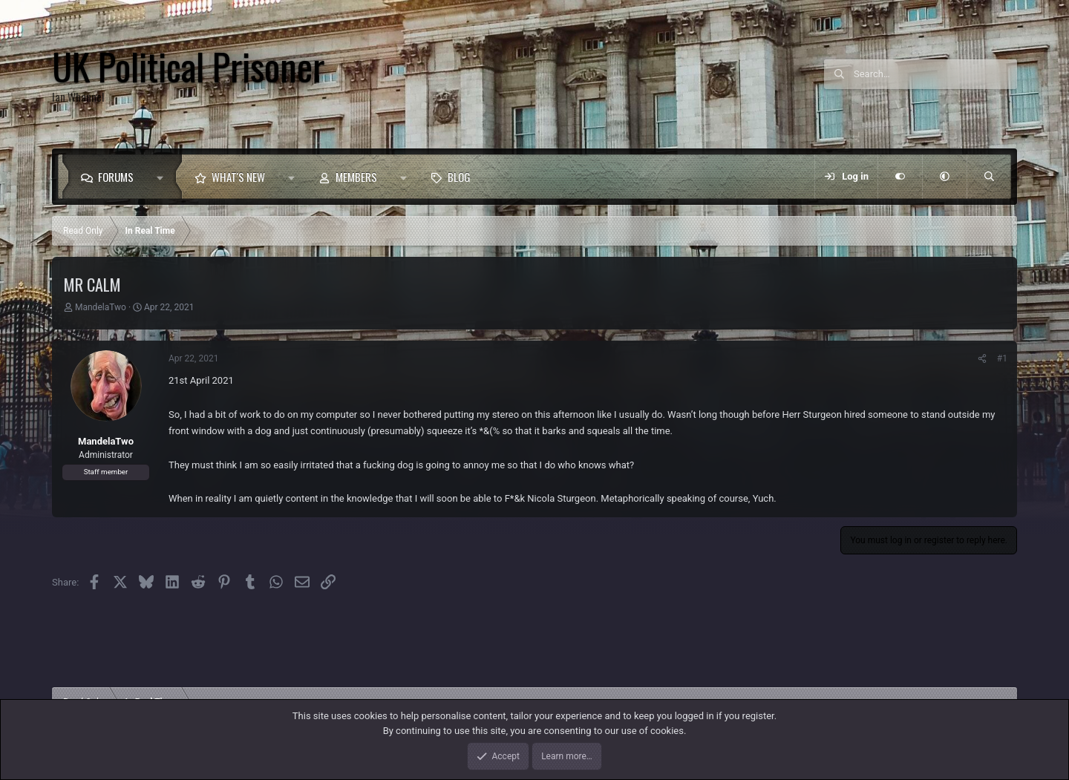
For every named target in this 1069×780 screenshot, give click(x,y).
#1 (1002, 358)
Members (356, 176)
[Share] (982, 358)
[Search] (935, 74)
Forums (116, 176)
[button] (163, 176)
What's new (238, 176)
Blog (459, 176)
